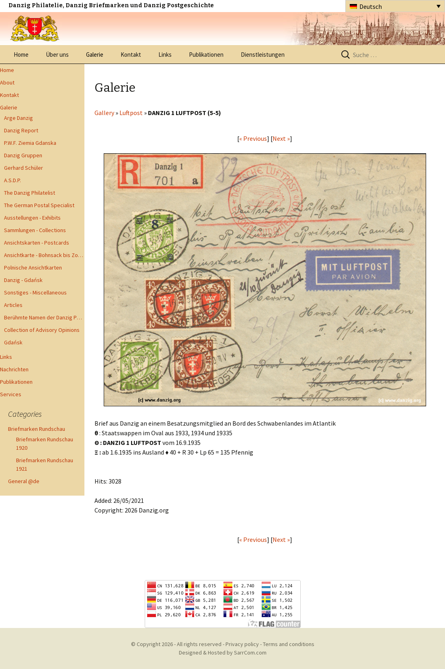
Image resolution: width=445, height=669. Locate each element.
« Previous (253, 138)
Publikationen (206, 54)
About (7, 82)
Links (165, 54)
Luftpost (131, 113)
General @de (23, 481)
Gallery (104, 113)
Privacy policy (242, 644)
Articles (13, 305)
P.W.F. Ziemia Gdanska (30, 142)
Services (10, 394)
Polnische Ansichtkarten (33, 267)
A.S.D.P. (12, 180)
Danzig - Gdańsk (23, 280)
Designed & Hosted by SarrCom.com (223, 652)
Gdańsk (13, 342)
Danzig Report (21, 130)
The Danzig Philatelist (29, 192)
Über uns (57, 54)
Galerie (94, 54)
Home (21, 54)
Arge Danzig (18, 117)
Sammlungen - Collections (35, 230)
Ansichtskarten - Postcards (36, 242)
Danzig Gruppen (23, 155)
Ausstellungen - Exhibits (32, 217)
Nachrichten (14, 369)
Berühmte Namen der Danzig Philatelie (44, 317)
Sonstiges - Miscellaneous (35, 292)
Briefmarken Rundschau (36, 428)
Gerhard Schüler (23, 167)
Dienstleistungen (263, 54)
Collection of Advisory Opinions (42, 329)
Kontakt (131, 54)
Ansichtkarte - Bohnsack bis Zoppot (44, 255)
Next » (281, 138)
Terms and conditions (288, 644)
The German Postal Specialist (39, 205)
